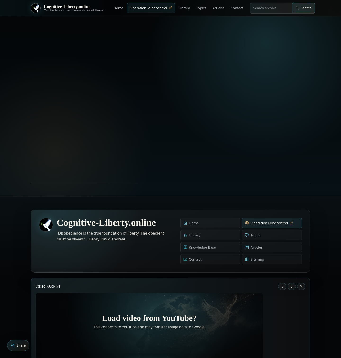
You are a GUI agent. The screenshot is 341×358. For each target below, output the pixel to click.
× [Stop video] (301, 221)
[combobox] (271, 8)
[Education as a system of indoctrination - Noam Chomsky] (170, 332)
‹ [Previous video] (282, 221)
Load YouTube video (150, 301)
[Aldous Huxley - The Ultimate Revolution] (163, 332)
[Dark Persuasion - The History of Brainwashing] (179, 332)
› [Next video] (291, 221)
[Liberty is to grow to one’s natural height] (175, 332)
